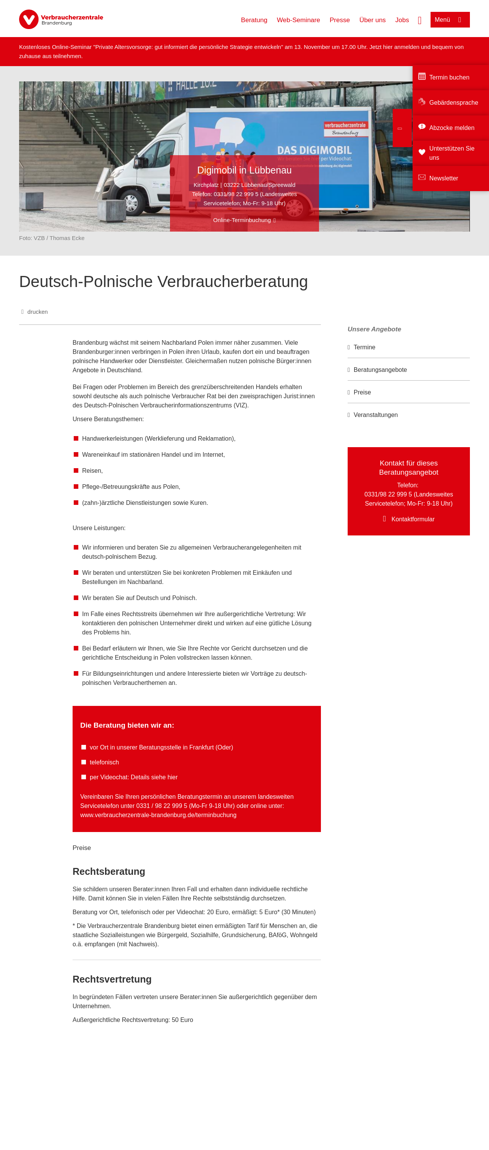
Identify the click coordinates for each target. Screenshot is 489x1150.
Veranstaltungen (376, 415)
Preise (362, 392)
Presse (340, 20)
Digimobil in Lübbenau (244, 170)
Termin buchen (449, 77)
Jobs (402, 20)
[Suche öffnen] (420, 19)
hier (388, 47)
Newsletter (443, 178)
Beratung (254, 20)
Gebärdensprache (453, 102)
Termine (365, 347)
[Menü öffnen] (450, 20)
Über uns (372, 20)
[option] (409, 347)
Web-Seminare (298, 20)
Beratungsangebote (380, 370)
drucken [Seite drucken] (38, 311)
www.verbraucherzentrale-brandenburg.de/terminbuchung (158, 815)
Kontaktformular (413, 519)
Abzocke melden (451, 128)
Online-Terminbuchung (242, 220)
